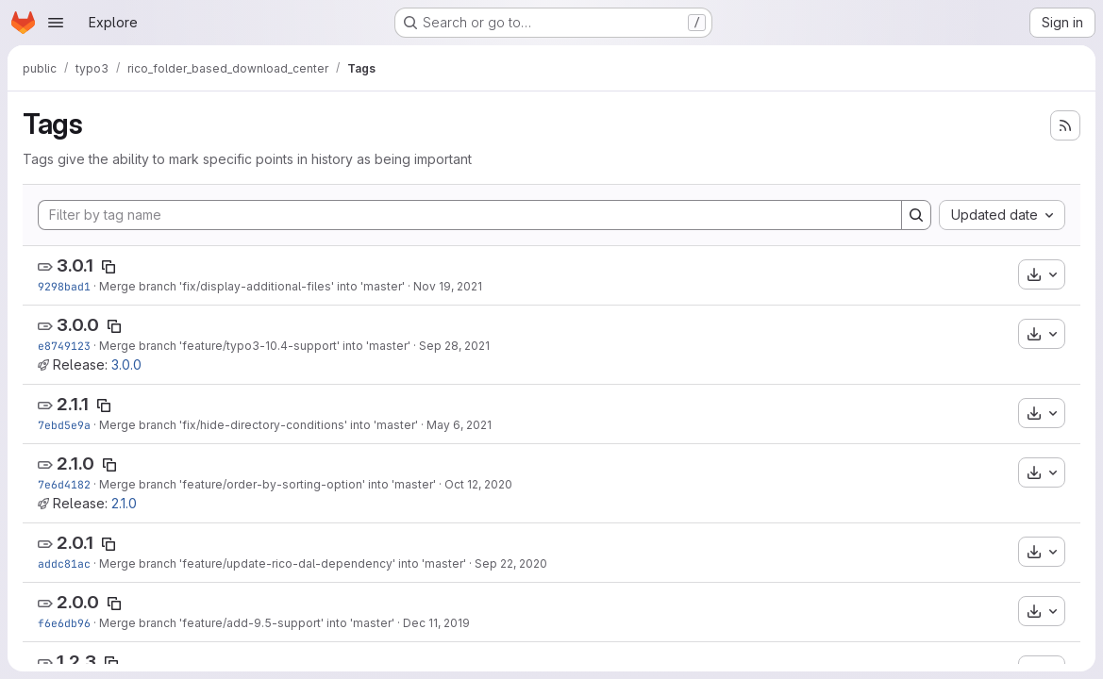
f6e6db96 (64, 623)
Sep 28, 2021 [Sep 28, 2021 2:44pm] (454, 346)
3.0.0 (78, 325)
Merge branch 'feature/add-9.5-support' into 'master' (246, 623)
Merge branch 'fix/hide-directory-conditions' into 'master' (258, 425)
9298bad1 (64, 286)
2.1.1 (73, 404)
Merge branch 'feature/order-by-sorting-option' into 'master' (267, 484)
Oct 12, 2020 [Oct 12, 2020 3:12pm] (478, 484)
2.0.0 (78, 602)
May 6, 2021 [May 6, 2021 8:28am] (459, 425)
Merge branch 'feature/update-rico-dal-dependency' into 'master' (282, 563)
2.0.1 (75, 543)
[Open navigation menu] (56, 23)
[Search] (916, 215)
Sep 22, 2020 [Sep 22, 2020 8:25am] (511, 563)
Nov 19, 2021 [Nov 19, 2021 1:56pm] (447, 286)
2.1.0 (75, 463)
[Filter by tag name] (470, 215)
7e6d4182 (64, 484)
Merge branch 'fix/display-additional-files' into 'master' (252, 286)
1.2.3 (76, 661)
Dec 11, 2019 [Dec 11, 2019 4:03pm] (436, 623)
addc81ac (64, 563)
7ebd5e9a (64, 425)
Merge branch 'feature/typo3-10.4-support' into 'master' (254, 346)
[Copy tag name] (108, 267)
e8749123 (64, 346)
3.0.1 (75, 265)
